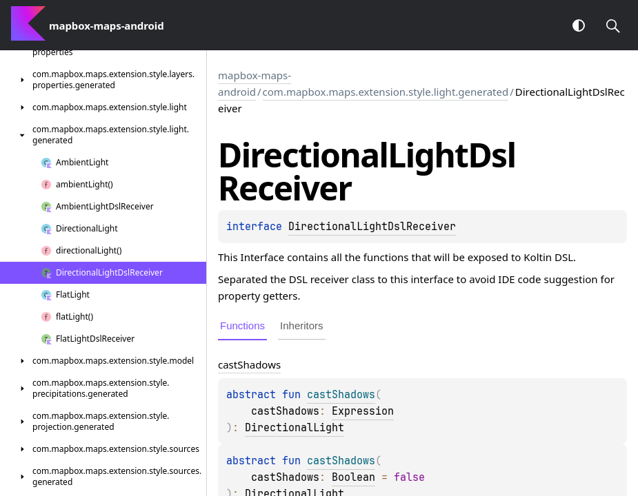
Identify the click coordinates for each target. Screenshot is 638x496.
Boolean (353, 477)
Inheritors (301, 325)
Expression (363, 411)
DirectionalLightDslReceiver (372, 227)
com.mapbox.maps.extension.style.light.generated (386, 92)
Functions (242, 325)
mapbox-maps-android (254, 83)
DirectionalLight (294, 428)
